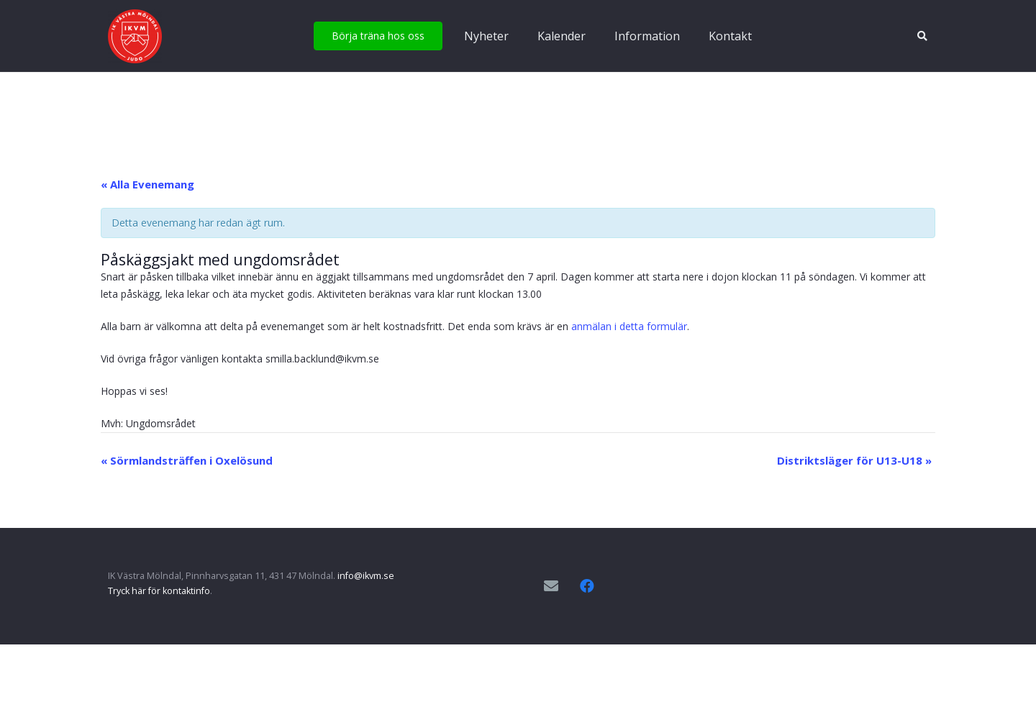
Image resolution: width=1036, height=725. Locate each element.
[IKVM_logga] (135, 36)
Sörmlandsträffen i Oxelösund (187, 460)
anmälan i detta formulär (629, 326)
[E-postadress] (551, 586)
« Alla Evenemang (147, 184)
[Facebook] (587, 586)
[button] (922, 36)
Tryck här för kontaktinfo (159, 591)
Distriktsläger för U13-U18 (854, 460)
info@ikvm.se (365, 576)
